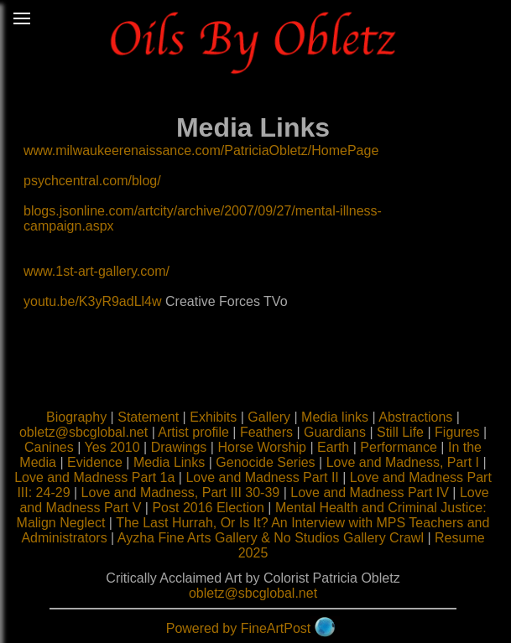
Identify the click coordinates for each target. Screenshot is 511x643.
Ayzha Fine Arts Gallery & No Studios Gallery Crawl (270, 538)
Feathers (266, 432)
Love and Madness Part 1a (94, 477)
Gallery (269, 417)
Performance (398, 447)
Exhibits (213, 417)
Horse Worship (261, 447)
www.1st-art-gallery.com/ (96, 271)
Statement (148, 417)
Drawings (179, 447)
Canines (49, 447)
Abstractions (415, 417)
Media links (334, 417)
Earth (333, 447)
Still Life (400, 432)
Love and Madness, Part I (402, 462)
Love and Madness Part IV (369, 492)
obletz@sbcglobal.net (83, 432)
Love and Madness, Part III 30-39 (180, 492)
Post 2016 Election (207, 507)
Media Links (169, 462)
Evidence (95, 462)
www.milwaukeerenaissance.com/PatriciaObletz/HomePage (200, 150)
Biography (76, 417)
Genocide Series (265, 462)
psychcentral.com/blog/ (92, 181)
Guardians (335, 432)
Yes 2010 (111, 447)
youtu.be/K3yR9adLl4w (92, 301)
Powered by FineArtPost (238, 628)
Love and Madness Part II (261, 477)
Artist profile (193, 432)
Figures (457, 432)
